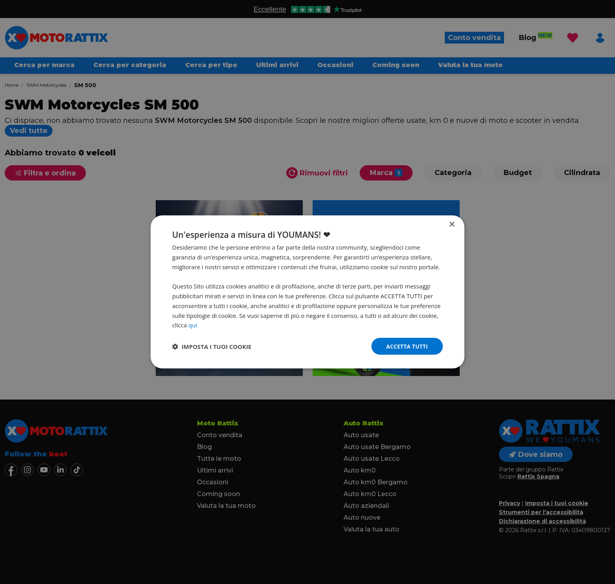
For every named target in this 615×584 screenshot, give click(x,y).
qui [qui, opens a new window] (192, 324)
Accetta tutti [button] (406, 346)
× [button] (452, 224)
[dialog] (307, 292)
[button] (211, 346)
